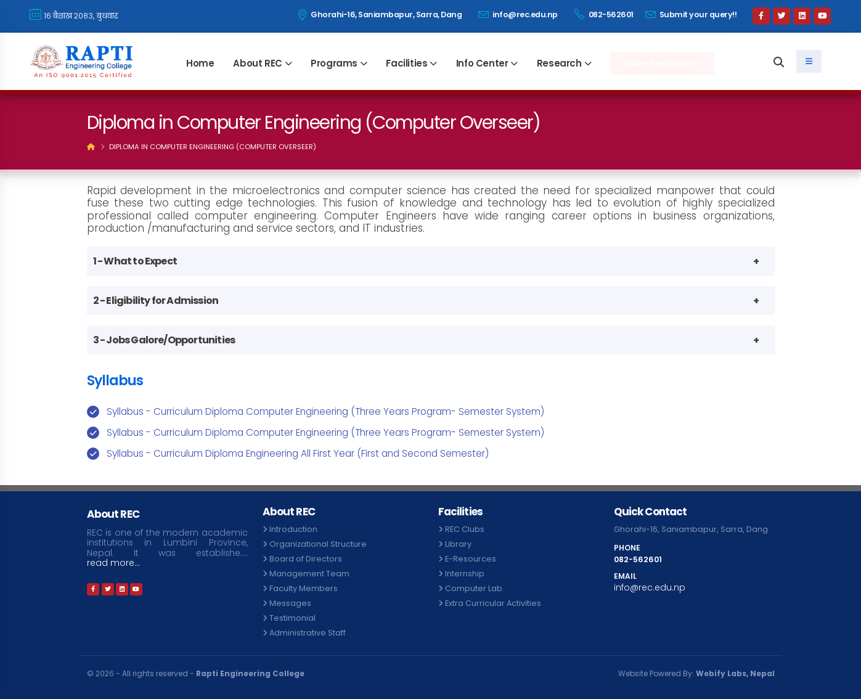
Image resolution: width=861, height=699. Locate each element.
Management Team (309, 573)
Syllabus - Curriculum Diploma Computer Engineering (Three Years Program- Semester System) (325, 411)
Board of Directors (305, 559)
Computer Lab (473, 588)
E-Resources (470, 559)
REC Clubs (464, 529)
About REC (257, 63)
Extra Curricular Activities (493, 603)
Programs (334, 63)
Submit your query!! (691, 14)
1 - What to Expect (135, 261)
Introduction (293, 529)
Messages (290, 603)
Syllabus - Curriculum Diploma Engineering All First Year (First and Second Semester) (298, 453)
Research (559, 63)
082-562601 (604, 14)
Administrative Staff (307, 632)
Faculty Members (303, 588)
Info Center (482, 63)
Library (458, 544)
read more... (113, 563)
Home (200, 63)
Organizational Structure (318, 544)
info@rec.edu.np (518, 14)
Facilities (406, 63)
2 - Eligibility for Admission (156, 300)
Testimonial (292, 618)
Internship (464, 573)
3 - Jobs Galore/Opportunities (164, 340)
